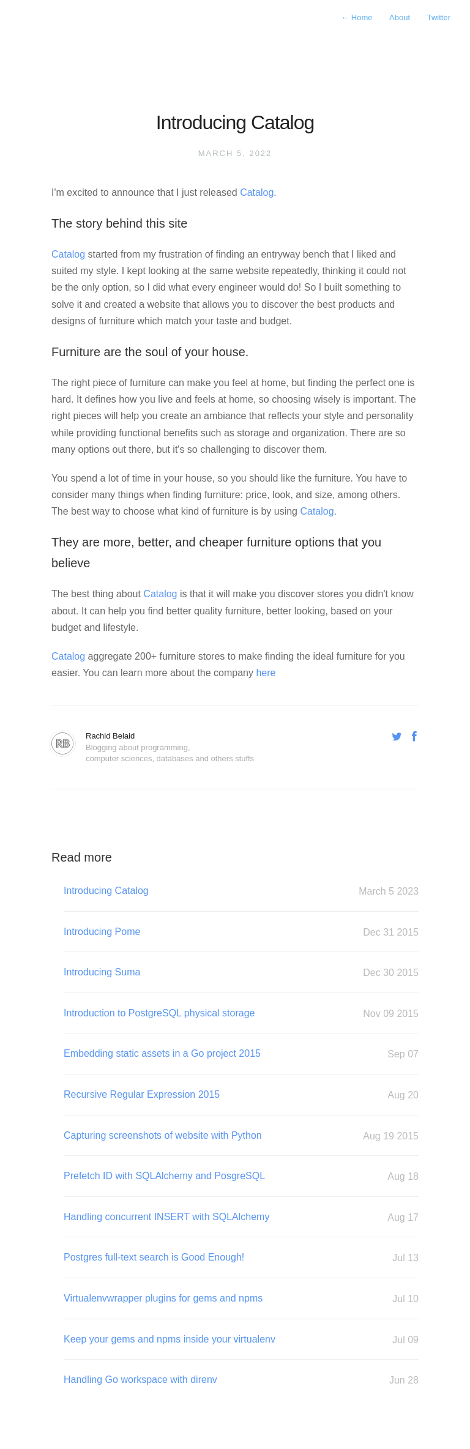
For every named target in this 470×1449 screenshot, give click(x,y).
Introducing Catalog (241, 891)
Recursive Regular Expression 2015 (241, 1095)
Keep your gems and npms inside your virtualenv (241, 1339)
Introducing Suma (241, 972)
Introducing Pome (241, 932)
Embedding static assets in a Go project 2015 (241, 1054)
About (400, 17)
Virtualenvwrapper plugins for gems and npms (241, 1298)
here (265, 673)
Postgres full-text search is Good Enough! (241, 1257)
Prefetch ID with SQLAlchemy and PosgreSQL (241, 1176)
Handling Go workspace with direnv (241, 1380)
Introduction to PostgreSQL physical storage (241, 1013)
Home (358, 17)
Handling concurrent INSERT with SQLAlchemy (241, 1217)
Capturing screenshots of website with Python (241, 1136)
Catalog (257, 192)
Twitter (438, 17)
